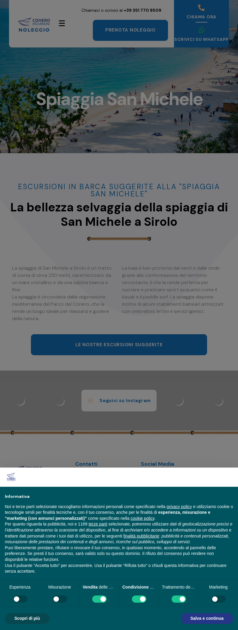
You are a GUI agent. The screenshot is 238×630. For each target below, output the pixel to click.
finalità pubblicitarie (141, 536)
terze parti (98, 524)
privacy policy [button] (179, 506)
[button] (230, 477)
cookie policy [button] (142, 518)
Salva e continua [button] (207, 618)
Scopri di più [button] (27, 618)
